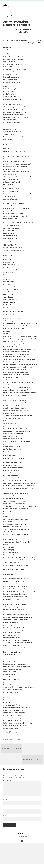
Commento (7, 769)
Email (5, 797)
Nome (5, 788)
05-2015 (20, 739)
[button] (22, 830)
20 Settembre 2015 (7, 739)
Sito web (6, 805)
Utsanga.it (22, 822)
